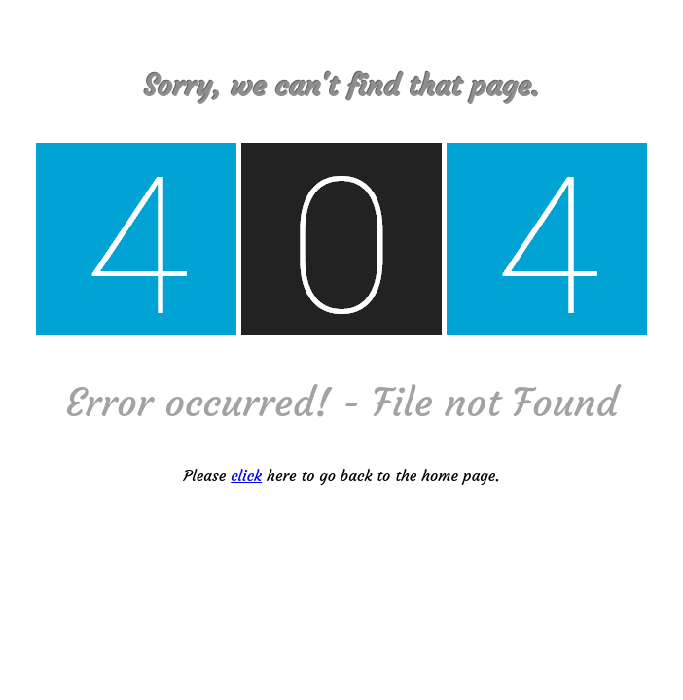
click (246, 475)
